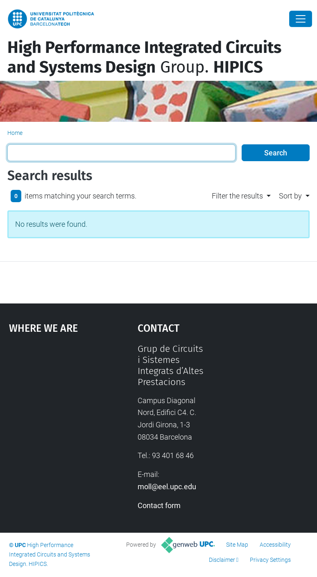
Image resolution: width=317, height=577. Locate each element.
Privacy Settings (270, 559)
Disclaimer (222, 559)
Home (15, 133)
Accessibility (275, 544)
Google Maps (55, 404)
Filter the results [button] (237, 196)
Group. (144, 57)
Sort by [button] (290, 196)
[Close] (300, 19)
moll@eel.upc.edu (167, 486)
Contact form (159, 505)
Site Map (237, 544)
